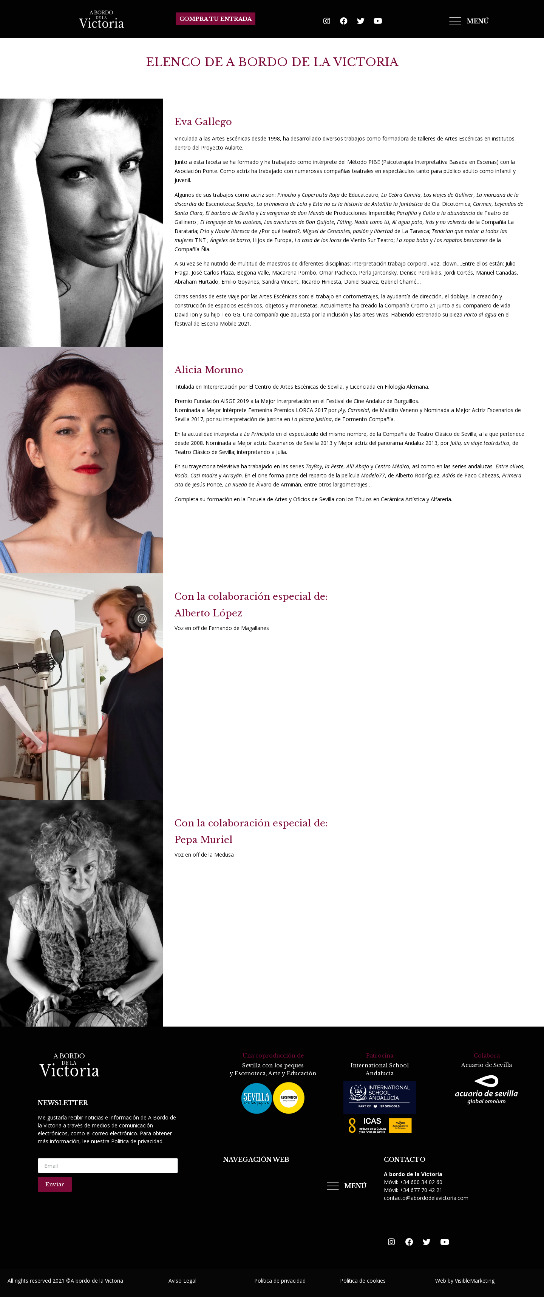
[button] (215, 18)
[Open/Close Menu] (468, 21)
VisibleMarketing (475, 1279)
